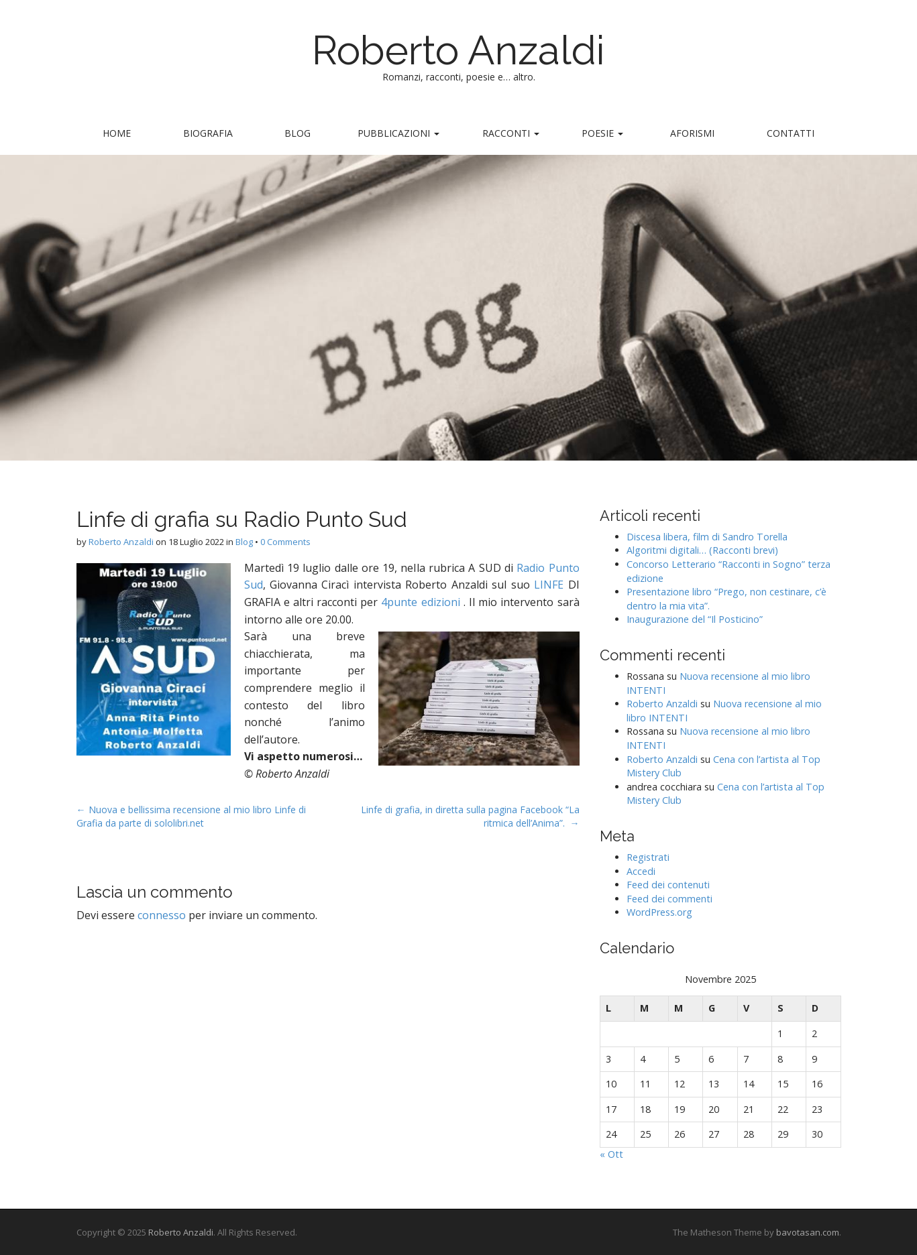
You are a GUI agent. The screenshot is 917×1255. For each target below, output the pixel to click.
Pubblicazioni (398, 133)
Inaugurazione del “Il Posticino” (695, 619)
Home (117, 133)
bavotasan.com (807, 1232)
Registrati (648, 857)
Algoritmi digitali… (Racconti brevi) (702, 550)
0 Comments (285, 542)
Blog (297, 133)
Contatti (790, 133)
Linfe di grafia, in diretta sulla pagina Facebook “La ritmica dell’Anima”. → (470, 816)
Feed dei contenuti (668, 884)
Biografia (208, 133)
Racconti (510, 133)
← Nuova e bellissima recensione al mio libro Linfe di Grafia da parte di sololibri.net (191, 816)
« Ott (611, 1154)
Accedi (641, 871)
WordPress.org (659, 912)
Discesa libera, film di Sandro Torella (707, 536)
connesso (162, 915)
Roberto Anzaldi (458, 50)
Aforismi (692, 133)
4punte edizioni (420, 602)
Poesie (602, 133)
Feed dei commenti (669, 898)
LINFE (551, 584)
